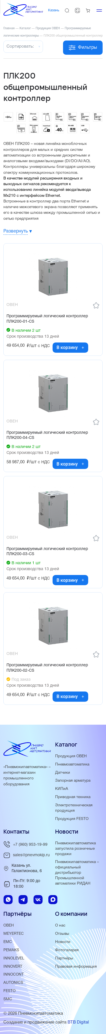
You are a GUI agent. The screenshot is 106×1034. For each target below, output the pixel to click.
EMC (7, 942)
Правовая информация (76, 967)
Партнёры (64, 958)
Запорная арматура (72, 781)
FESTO (9, 991)
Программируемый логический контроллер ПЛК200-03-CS (47, 551)
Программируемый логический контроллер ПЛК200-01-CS (47, 318)
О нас (60, 925)
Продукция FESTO (71, 819)
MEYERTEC (13, 934)
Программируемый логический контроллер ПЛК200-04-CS (47, 435)
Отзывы (62, 934)
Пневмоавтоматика (72, 764)
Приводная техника (72, 797)
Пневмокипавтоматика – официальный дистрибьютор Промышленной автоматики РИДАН (77, 872)
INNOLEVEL (13, 958)
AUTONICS (13, 983)
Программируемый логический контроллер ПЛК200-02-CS (47, 667)
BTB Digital (78, 1022)
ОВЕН (8, 925)
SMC (7, 999)
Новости (62, 942)
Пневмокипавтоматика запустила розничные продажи (75, 848)
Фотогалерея (67, 950)
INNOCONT (13, 974)
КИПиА (61, 789)
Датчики (62, 773)
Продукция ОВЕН (71, 756)
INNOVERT (12, 967)
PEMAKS (11, 950)
